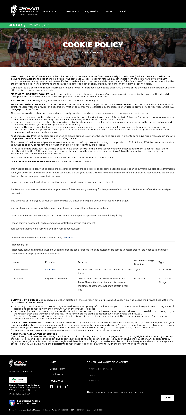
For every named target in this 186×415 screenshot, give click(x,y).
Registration (92, 11)
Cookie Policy (57, 368)
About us (49, 11)
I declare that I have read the (116, 392)
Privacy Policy (134, 392)
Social (124, 11)
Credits (47, 410)
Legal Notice (57, 374)
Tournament (70, 11)
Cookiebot (68, 237)
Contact (108, 11)
